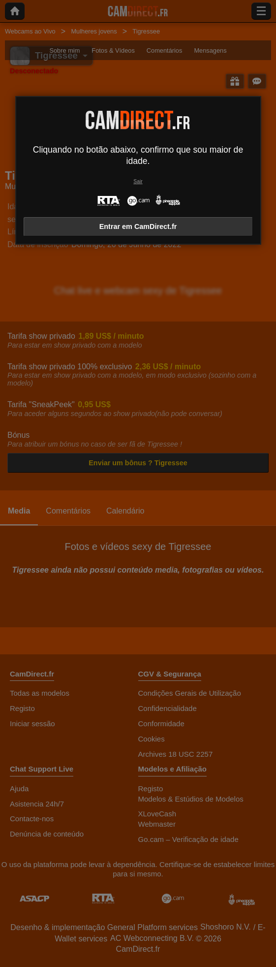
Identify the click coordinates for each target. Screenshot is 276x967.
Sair (137, 181)
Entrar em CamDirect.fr (138, 226)
